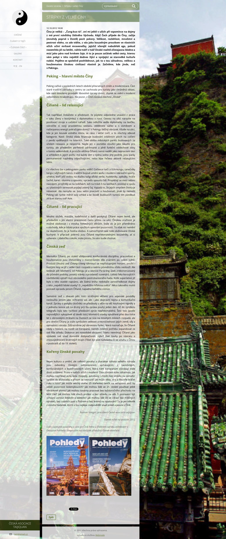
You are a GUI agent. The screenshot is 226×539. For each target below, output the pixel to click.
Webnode (100, 535)
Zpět (51, 517)
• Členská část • (17, 47)
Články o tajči (17, 41)
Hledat (134, 6)
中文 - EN (17, 66)
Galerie (18, 53)
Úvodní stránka (53, 6)
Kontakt (18, 59)
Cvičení (18, 34)
